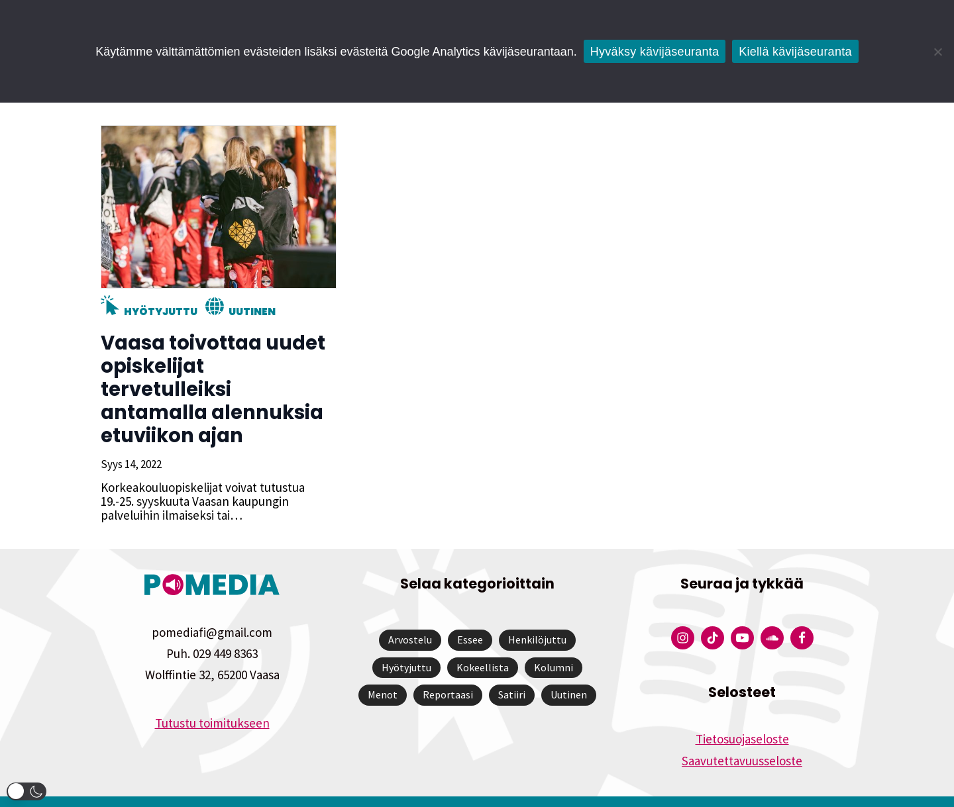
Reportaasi (448, 671)
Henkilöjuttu (537, 616)
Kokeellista (482, 644)
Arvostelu (410, 616)
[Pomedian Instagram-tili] (682, 614)
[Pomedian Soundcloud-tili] (772, 614)
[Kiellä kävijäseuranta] (937, 51)
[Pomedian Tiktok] (712, 614)
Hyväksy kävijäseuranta (654, 51)
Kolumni (553, 644)
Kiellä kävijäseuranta (795, 51)
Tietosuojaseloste (742, 716)
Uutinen (250, 311)
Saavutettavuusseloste (742, 737)
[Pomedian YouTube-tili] (742, 614)
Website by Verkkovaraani (477, 790)
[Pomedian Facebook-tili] (802, 614)
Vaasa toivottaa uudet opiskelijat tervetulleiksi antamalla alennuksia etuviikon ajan (218, 378)
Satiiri (511, 671)
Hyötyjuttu (159, 311)
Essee (470, 616)
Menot (383, 671)
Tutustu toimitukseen (212, 700)
